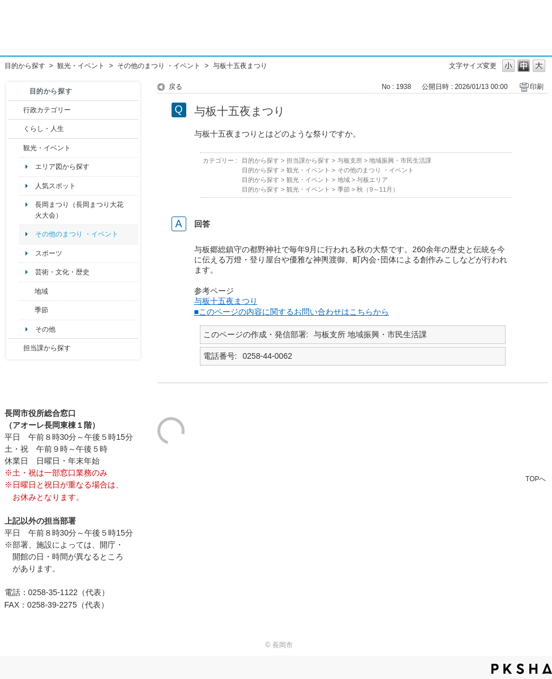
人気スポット (55, 186)
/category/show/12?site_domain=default (15, 129)
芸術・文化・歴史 (62, 272)
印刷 (537, 87)
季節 (41, 310)
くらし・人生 (43, 129)
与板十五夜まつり (226, 300)
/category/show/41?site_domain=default (27, 291)
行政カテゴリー (47, 110)
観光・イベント (81, 66)
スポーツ (48, 253)
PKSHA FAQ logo (521, 668)
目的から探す (25, 66)
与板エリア (372, 179)
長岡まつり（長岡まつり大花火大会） (79, 210)
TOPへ (535, 478)
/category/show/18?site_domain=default (15, 148)
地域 (41, 291)
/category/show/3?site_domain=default (15, 110)
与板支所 (349, 160)
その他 (45, 329)
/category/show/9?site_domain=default (15, 348)
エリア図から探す (62, 167)
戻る (175, 87)
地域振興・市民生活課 (400, 160)
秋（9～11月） (378, 189)
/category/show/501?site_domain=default (27, 310)
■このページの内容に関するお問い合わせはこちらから (292, 311)
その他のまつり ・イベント (158, 66)
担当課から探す (47, 348)
